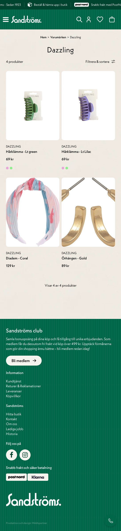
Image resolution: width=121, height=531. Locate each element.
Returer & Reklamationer (23, 386)
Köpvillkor (13, 396)
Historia (12, 433)
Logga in (89, 19)
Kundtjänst (13, 381)
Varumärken (58, 37)
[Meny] (6, 19)
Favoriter (100, 19)
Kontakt (11, 419)
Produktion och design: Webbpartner (26, 523)
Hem (43, 37)
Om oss (11, 424)
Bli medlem (24, 360)
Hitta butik (13, 414)
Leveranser (14, 391)
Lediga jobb (14, 429)
